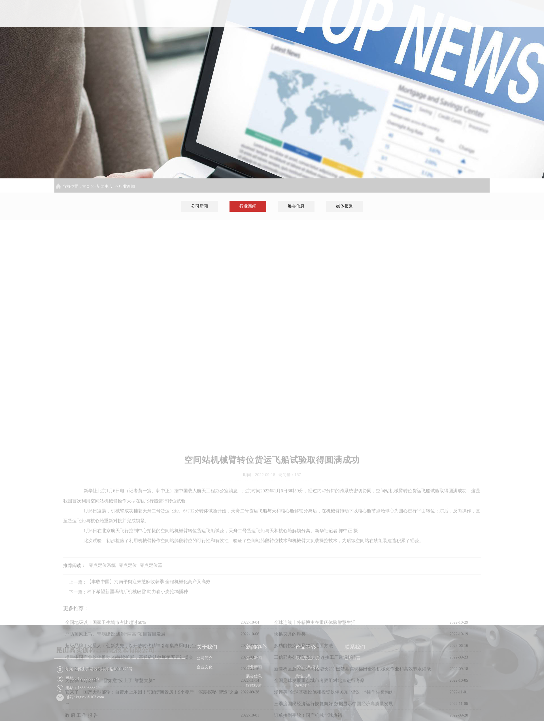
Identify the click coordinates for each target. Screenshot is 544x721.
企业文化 (204, 690)
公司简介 (204, 681)
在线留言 (352, 681)
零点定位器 (151, 639)
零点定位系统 (102, 639)
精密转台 (303, 708)
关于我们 (362, 23)
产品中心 (435, 23)
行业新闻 (127, 186)
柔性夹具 (303, 699)
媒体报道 (344, 206)
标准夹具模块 (307, 690)
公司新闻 (199, 206)
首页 (325, 23)
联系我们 (471, 23)
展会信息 (296, 206)
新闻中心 (398, 23)
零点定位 (128, 639)
